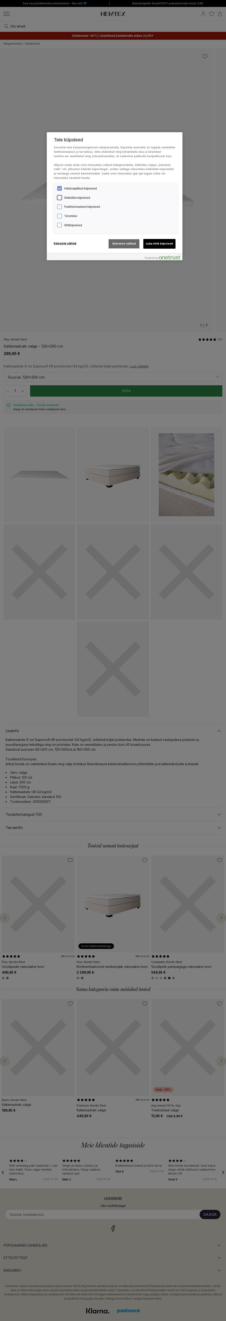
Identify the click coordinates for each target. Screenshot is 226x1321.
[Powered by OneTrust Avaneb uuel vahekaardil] (162, 257)
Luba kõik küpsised (159, 243)
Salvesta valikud (124, 243)
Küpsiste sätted (65, 243)
